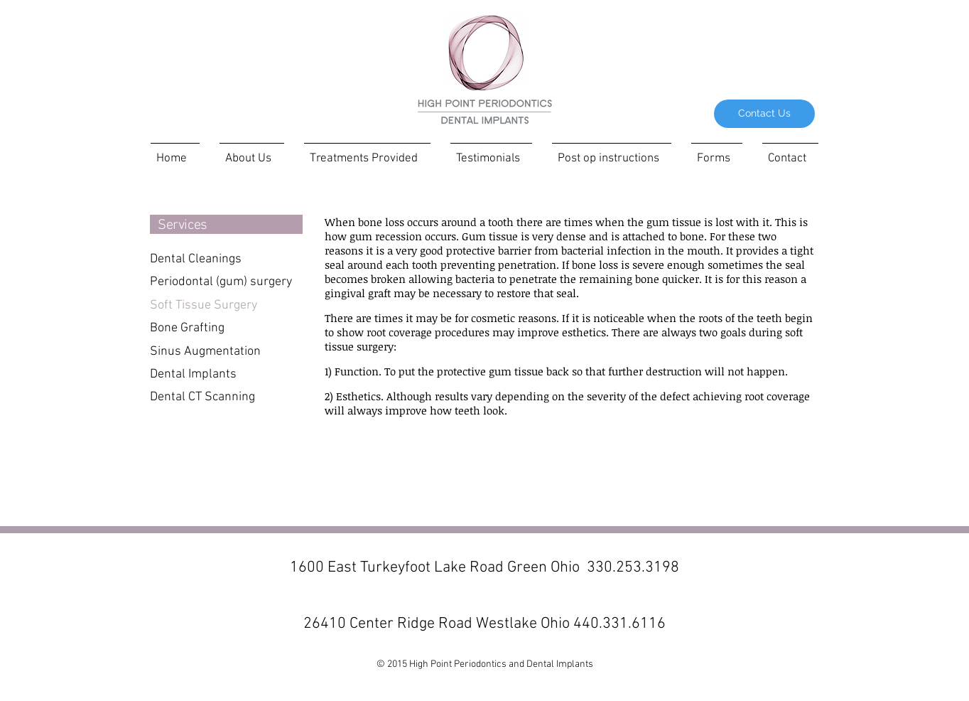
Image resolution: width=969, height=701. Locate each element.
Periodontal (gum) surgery (221, 281)
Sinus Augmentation (205, 351)
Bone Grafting (187, 328)
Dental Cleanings (196, 259)
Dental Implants (193, 374)
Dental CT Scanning (202, 397)
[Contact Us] (764, 114)
